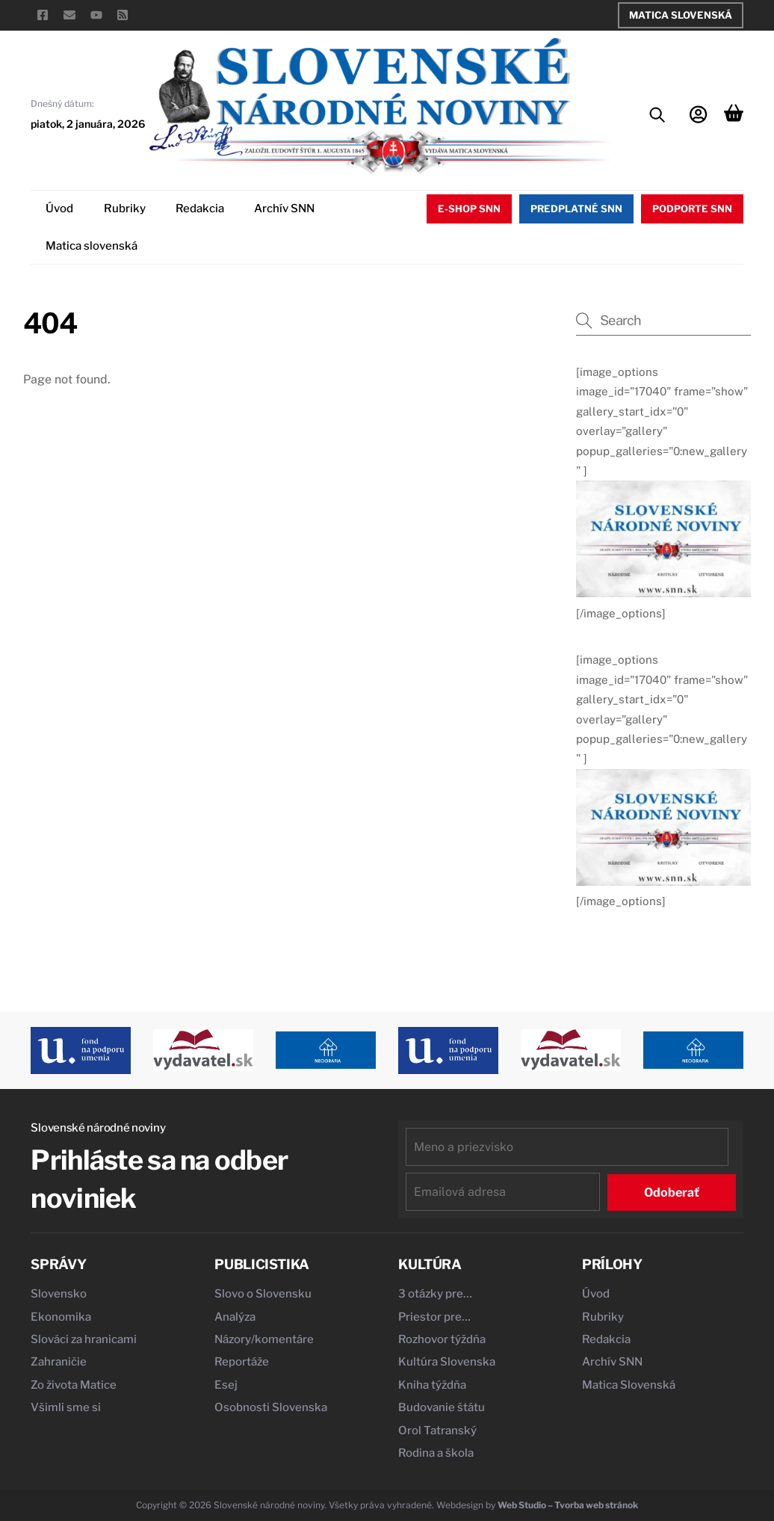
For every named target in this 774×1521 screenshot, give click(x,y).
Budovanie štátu (441, 1407)
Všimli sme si (66, 1407)
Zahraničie (59, 1362)
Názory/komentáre (264, 1339)
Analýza (235, 1317)
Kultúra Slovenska (446, 1362)
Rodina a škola (436, 1453)
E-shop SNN (469, 209)
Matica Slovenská (680, 15)
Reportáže (241, 1362)
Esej (226, 1385)
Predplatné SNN (576, 209)
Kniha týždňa (432, 1385)
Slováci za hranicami (84, 1339)
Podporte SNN (692, 209)
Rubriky (125, 208)
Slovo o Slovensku (263, 1294)
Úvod (59, 208)
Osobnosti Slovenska (270, 1407)
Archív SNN (284, 208)
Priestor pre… (434, 1317)
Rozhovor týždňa (442, 1339)
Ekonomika (61, 1317)
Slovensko (59, 1294)
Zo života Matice (74, 1385)
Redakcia (200, 208)
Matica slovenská (91, 246)
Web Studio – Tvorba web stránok (568, 1505)
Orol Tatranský (437, 1430)
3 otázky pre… (435, 1294)
